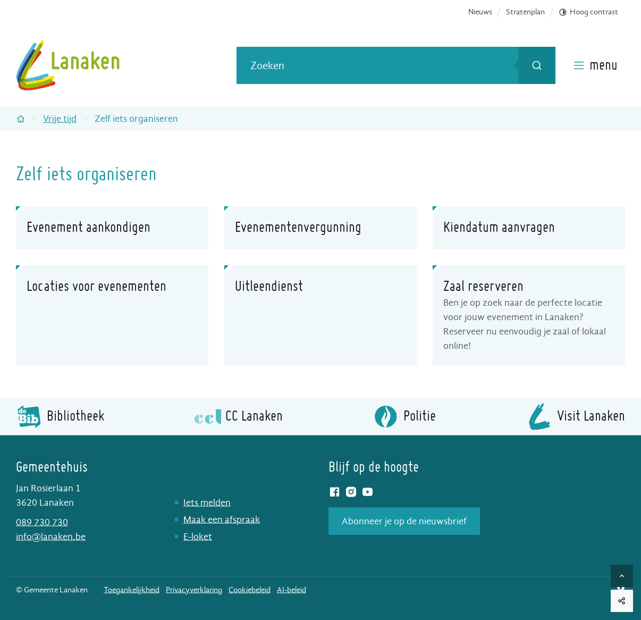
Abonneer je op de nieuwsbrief (404, 520)
